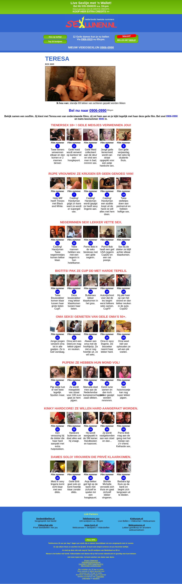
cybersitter (100, 576)
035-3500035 (89, 6)
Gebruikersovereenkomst (91, 562)
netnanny (96, 578)
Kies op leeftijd (55, 37)
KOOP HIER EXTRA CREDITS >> (91, 7)
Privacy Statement (91, 560)
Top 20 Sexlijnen (55, 42)
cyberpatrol (86, 578)
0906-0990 (98, 110)
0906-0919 (87, 39)
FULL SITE (91, 540)
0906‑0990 (107, 47)
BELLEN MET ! (126, 38)
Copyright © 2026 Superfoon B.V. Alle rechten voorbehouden (91, 565)
